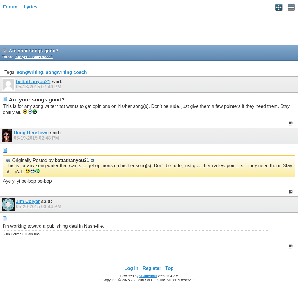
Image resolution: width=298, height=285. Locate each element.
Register (152, 268)
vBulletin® (148, 276)
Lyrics (31, 6)
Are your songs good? (34, 57)
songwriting (30, 72)
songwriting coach (66, 72)
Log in (132, 268)
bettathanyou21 (33, 81)
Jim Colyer (28, 201)
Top (169, 268)
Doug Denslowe (31, 132)
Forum (10, 6)
